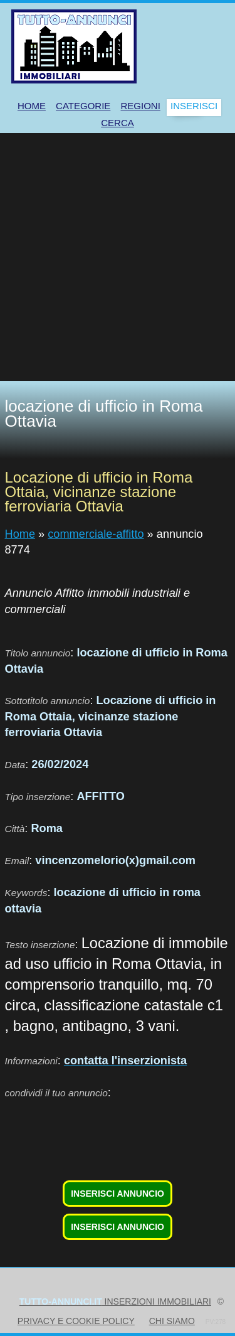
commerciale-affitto (96, 534)
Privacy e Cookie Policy (76, 1321)
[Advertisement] (117, 257)
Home (20, 534)
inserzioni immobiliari (115, 1301)
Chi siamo (172, 1321)
